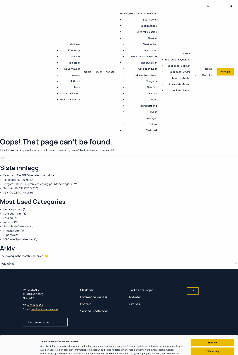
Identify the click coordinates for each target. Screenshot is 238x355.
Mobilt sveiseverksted (144, 56)
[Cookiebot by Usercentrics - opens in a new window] (19, 349)
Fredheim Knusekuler (145, 75)
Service (152, 38)
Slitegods (151, 81)
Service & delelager (94, 311)
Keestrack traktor (70, 99)
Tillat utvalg (212, 333)
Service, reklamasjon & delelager (138, 13)
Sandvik (75, 56)
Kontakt (86, 304)
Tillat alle (213, 324)
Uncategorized (12, 209)
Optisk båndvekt (147, 68)
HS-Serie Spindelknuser (18, 239)
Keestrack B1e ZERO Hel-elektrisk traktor (28, 175)
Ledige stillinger (181, 90)
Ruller (153, 111)
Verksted (151, 130)
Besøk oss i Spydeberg (177, 59)
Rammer (75, 75)
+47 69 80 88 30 (35, 305)
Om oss (186, 53)
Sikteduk (152, 87)
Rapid (77, 87)
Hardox (153, 93)
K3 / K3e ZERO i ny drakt (18, 192)
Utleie (87, 72)
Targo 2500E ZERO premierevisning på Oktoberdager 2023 (40, 184)
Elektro (153, 124)
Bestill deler (150, 19)
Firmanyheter (11, 230)
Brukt (98, 72)
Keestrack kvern (71, 93)
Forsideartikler (12, 213)
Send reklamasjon (146, 32)
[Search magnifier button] (231, 6)
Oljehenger (150, 50)
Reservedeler (149, 62)
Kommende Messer (179, 84)
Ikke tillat (213, 341)
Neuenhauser (72, 68)
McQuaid (75, 81)
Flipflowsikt (10, 235)
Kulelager (151, 118)
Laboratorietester (180, 78)
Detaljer (161, 349)
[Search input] (217, 6)
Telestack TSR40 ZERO (18, 180)
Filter (154, 99)
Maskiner (75, 44)
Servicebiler (150, 44)
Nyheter (110, 72)
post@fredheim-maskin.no (44, 309)
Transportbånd (148, 105)
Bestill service (149, 25)
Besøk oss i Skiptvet (179, 65)
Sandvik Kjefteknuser (16, 226)
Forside (8, 218)
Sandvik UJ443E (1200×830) (20, 188)
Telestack (74, 62)
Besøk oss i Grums (180, 72)
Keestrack (74, 50)
